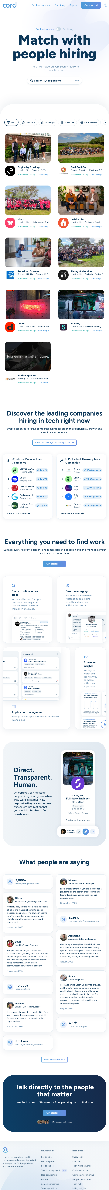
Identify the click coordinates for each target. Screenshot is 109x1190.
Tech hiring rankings (81, 1165)
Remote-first (88, 122)
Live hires (77, 1161)
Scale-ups (48, 122)
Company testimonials (83, 1175)
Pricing (44, 1179)
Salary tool (77, 1157)
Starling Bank (78, 795)
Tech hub (77, 1184)
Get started (91, 5)
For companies (48, 1161)
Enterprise (67, 122)
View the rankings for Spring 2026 (54, 442)
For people (46, 1157)
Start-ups (28, 122)
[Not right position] (78, 831)
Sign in (73, 5)
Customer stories (80, 1170)
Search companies (50, 1184)
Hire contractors (49, 1175)
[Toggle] (58, 29)
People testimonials (81, 1179)
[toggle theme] (105, 5)
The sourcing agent (54, 1170)
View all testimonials (54, 1059)
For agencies (47, 1165)
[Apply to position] (86, 832)
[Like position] (92, 831)
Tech (11, 122)
